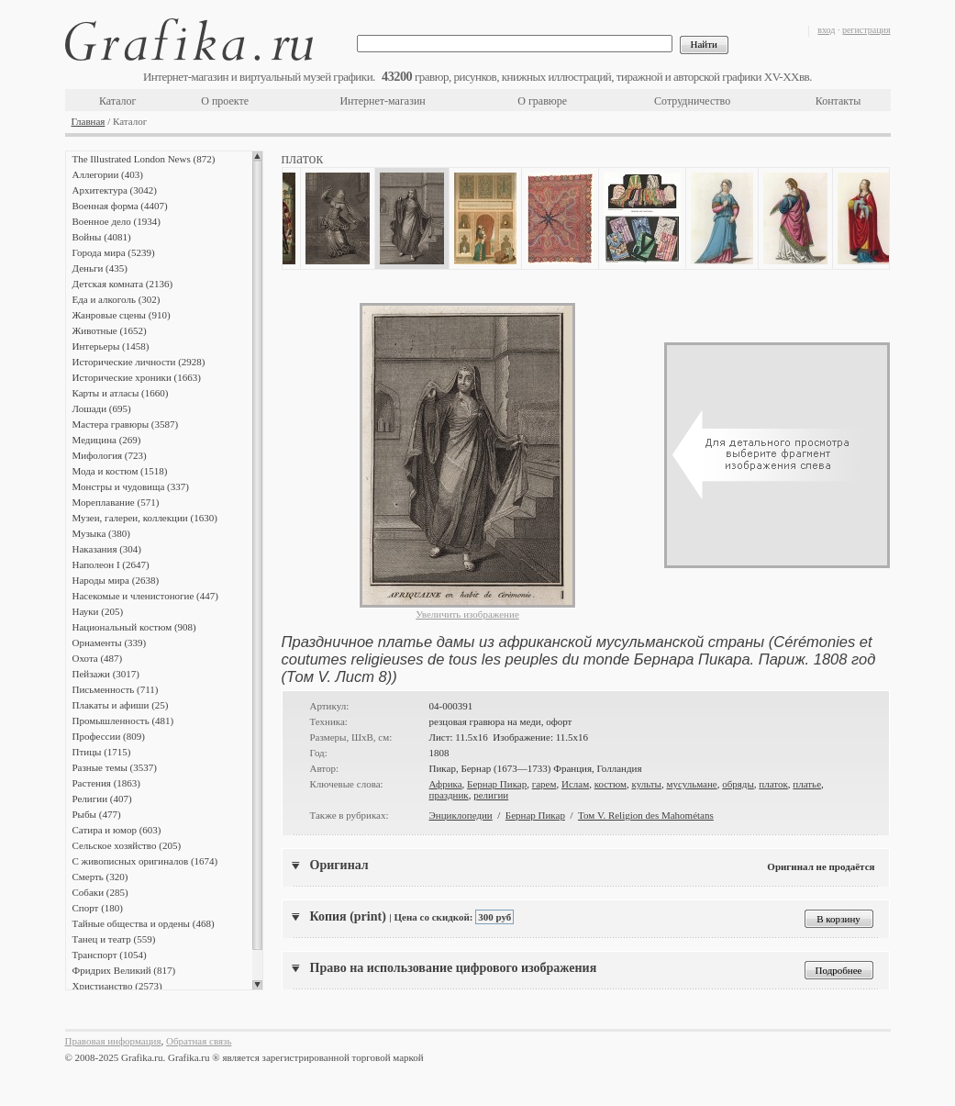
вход (826, 30)
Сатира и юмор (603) (116, 829)
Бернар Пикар (497, 783)
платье (807, 783)
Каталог (118, 101)
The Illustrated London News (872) (144, 158)
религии (490, 794)
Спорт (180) (97, 907)
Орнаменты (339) (109, 642)
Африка (445, 783)
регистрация (866, 30)
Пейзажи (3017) (106, 673)
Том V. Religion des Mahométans (646, 815)
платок (773, 783)
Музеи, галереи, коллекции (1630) (144, 517)
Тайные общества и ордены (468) (143, 923)
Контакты (838, 101)
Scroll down (257, 984)
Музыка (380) (101, 533)
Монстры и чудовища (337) (130, 486)
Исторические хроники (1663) (136, 377)
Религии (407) (102, 798)
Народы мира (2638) (116, 580)
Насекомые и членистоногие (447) (145, 595)
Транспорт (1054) (109, 954)
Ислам (575, 783)
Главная (88, 121)
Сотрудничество (692, 101)
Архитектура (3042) (114, 190)
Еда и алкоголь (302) (116, 299)
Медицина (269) (106, 439)
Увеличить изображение (467, 614)
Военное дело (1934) (116, 221)
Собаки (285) (100, 892)
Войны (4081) (101, 236)
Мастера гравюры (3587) (125, 424)
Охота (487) (97, 658)
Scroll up (257, 156)
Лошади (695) (101, 408)
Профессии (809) (108, 736)
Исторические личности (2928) (138, 361)
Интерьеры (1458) (111, 346)
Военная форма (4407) (120, 205)
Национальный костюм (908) (134, 626)
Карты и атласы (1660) (120, 392)
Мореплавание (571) (116, 502)
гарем (544, 783)
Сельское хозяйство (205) (127, 845)
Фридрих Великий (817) (124, 970)
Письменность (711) (115, 689)
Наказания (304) (107, 548)
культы (646, 783)
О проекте (225, 101)
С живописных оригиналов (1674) (145, 860)
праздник (449, 794)
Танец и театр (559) (114, 938)
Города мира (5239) (113, 252)
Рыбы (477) (96, 814)
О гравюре (542, 101)
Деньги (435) (100, 268)
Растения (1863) (106, 782)
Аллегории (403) (107, 174)
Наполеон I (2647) (111, 564)
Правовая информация (113, 1040)
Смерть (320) (100, 876)
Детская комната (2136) (122, 283)
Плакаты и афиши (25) (120, 704)
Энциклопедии (461, 815)
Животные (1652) (109, 330)
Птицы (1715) (101, 751)
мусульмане (691, 783)
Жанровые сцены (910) (121, 314)
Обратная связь (198, 1040)
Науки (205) (98, 611)
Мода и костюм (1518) (120, 470)
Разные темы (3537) (114, 767)
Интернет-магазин (382, 101)
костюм (610, 783)
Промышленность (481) (123, 720)
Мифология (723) (109, 455)
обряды (738, 783)
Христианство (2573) (117, 985)
